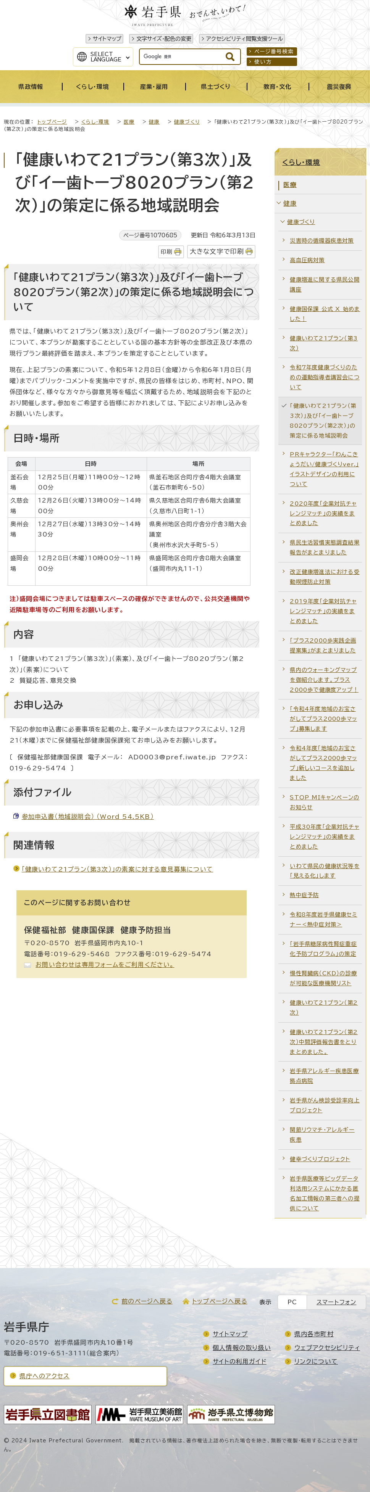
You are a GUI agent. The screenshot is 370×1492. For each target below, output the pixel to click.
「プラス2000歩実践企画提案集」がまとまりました (323, 645)
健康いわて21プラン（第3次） (324, 343)
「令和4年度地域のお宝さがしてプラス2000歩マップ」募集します (323, 718)
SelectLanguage (105, 57)
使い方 (263, 61)
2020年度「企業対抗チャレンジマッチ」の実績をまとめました (323, 513)
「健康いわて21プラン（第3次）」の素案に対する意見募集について (117, 869)
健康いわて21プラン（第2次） (324, 1007)
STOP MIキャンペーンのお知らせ (324, 802)
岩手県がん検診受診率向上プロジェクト (324, 1105)
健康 (154, 121)
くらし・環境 (95, 121)
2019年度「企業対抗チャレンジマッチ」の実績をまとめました (323, 611)
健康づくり (187, 121)
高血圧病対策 (307, 260)
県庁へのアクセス (44, 1376)
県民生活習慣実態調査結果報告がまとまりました (324, 547)
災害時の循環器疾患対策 (322, 240)
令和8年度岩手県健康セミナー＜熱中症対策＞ (323, 919)
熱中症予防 (304, 895)
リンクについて (316, 1361)
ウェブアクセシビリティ (327, 1348)
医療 (129, 121)
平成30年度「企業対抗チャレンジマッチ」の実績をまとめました (324, 836)
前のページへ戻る (147, 1301)
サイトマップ (107, 39)
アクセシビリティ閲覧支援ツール (244, 39)
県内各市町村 (314, 1334)
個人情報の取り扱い (242, 1348)
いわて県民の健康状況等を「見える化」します (324, 871)
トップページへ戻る (219, 1301)
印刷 (166, 252)
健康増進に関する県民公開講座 (324, 284)
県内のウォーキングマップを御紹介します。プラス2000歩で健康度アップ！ (324, 680)
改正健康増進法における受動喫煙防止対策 (324, 577)
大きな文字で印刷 (217, 251)
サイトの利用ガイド (240, 1361)
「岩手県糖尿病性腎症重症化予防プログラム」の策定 (323, 949)
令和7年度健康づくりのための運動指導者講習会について (324, 377)
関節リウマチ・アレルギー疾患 (322, 1134)
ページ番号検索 (274, 51)
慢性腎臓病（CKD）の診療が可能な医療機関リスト (323, 978)
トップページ (52, 121)
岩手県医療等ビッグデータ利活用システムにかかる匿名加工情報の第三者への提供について (324, 1193)
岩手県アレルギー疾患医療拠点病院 (324, 1076)
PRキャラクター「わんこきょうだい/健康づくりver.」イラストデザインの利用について (324, 469)
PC (292, 1302)
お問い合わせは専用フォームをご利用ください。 (105, 965)
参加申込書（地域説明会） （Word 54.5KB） (88, 817)
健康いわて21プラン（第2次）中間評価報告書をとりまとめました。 (324, 1042)
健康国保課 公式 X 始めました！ (325, 314)
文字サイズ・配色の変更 (163, 39)
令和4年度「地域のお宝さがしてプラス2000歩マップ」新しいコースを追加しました (323, 763)
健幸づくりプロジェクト (320, 1159)
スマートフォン (336, 1302)
